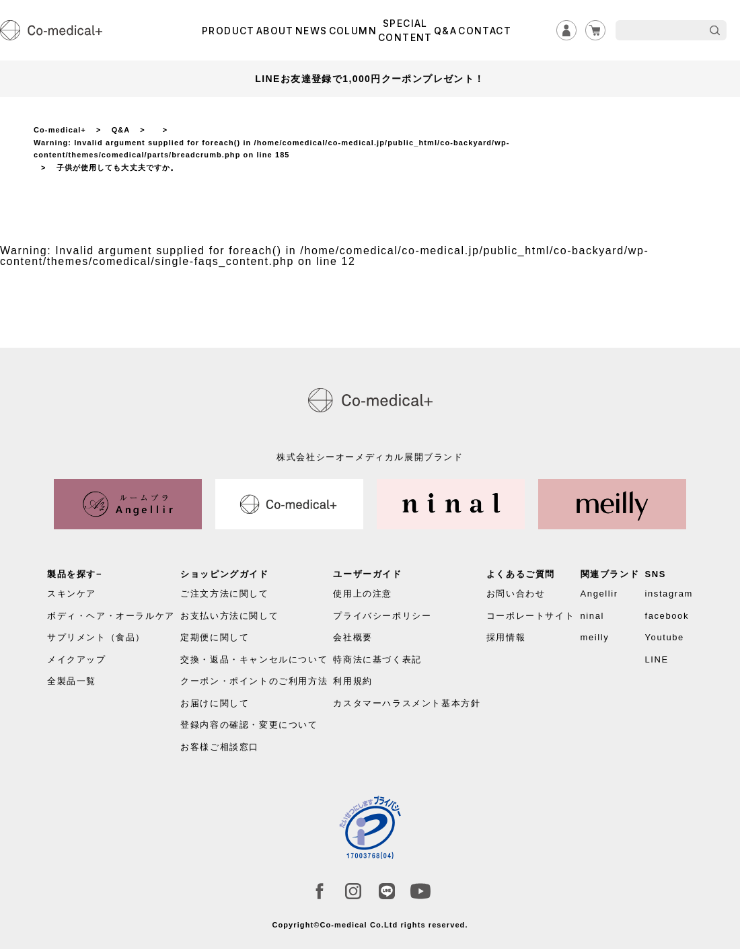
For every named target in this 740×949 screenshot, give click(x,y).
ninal (592, 616)
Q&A (445, 30)
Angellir (599, 594)
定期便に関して (214, 637)
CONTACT (484, 30)
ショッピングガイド (224, 574)
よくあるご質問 (520, 574)
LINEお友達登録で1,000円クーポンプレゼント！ (369, 78)
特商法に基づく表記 (377, 659)
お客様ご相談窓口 (219, 747)
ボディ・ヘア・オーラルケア (111, 616)
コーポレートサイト (530, 616)
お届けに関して (214, 703)
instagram (668, 594)
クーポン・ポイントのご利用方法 (254, 681)
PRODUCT (228, 30)
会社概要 (352, 637)
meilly (595, 637)
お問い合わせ (516, 594)
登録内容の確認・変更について (249, 725)
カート (595, 30)
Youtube (663, 637)
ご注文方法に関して (224, 594)
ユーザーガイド (367, 574)
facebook (666, 616)
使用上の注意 (362, 594)
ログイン (566, 30)
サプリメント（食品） (96, 637)
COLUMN (353, 30)
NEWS (311, 30)
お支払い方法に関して (229, 616)
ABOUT (275, 30)
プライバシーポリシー (382, 616)
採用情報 (505, 637)
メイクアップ (76, 659)
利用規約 (352, 681)
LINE (656, 659)
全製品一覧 (71, 681)
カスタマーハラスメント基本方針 (406, 703)
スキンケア (71, 594)
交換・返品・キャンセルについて (254, 659)
